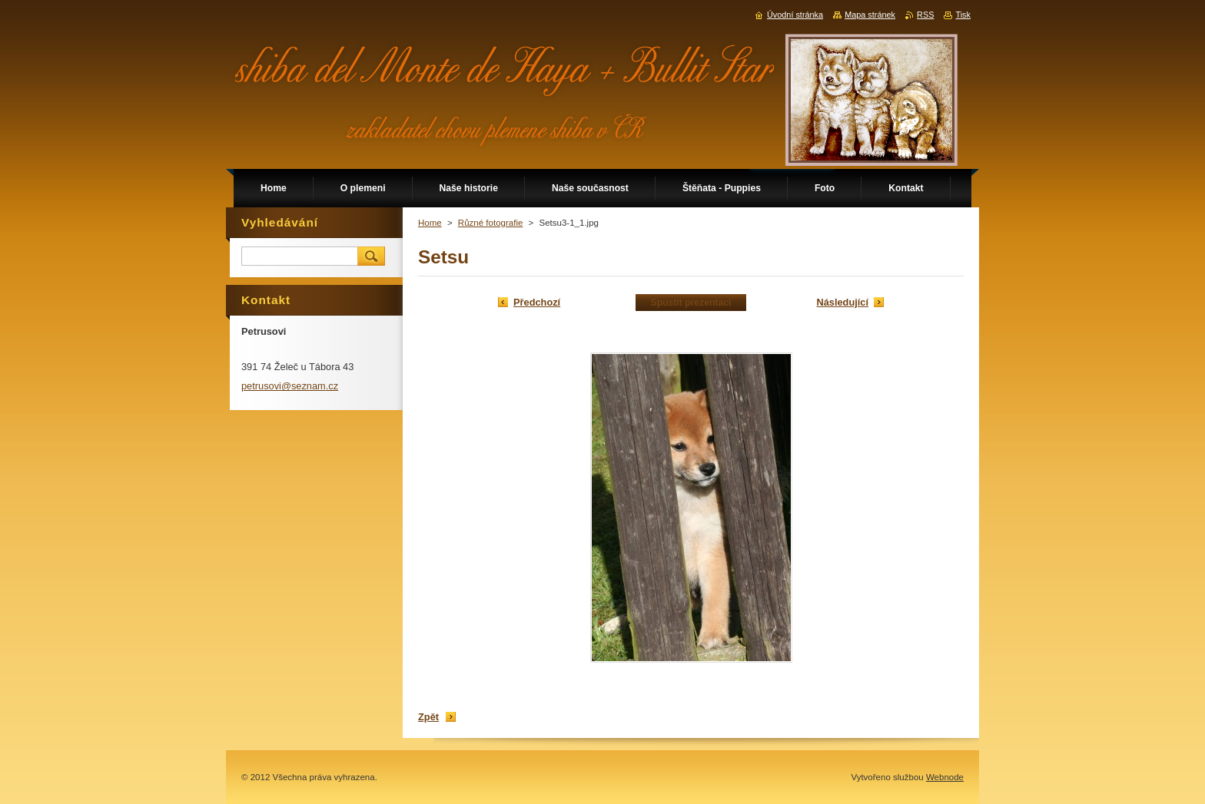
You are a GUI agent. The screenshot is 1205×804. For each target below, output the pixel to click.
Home (430, 222)
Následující (842, 302)
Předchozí (536, 302)
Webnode (945, 777)
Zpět (428, 717)
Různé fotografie (490, 222)
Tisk (963, 14)
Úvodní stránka (795, 14)
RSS (925, 14)
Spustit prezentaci (691, 302)
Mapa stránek (870, 14)
